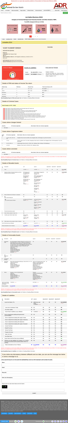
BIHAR (15, 39)
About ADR (57, 10)
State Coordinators (18, 413)
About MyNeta (64, 10)
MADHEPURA (20, 39)
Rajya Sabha (22, 10)
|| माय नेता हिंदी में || (47, 10)
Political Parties (30, 10)
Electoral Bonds (38, 10)
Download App (39, 421)
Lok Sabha (7, 10)
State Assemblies (15, 10)
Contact (24, 413)
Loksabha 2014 (9, 39)
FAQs (35, 413)
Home (2, 10)
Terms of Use (30, 413)
